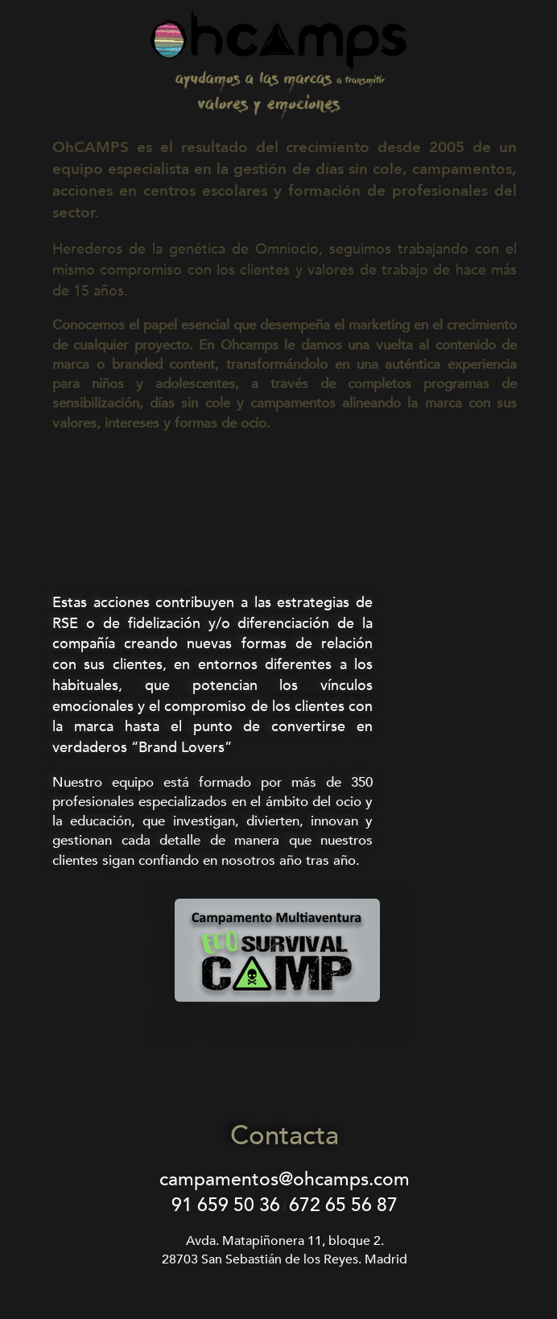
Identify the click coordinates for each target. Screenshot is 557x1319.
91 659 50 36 (225, 1205)
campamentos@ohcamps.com (284, 1179)
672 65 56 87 (343, 1205)
